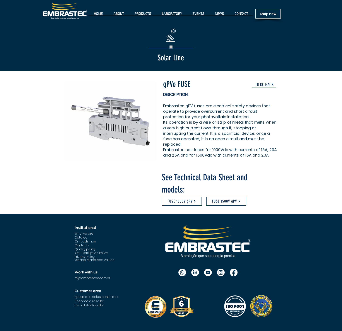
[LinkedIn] (195, 272)
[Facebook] (234, 272)
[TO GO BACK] (264, 84)
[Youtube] (208, 272)
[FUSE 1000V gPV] (182, 201)
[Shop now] (268, 14)
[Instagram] (221, 272)
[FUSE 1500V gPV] (226, 201)
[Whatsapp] (182, 272)
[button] (110, 121)
